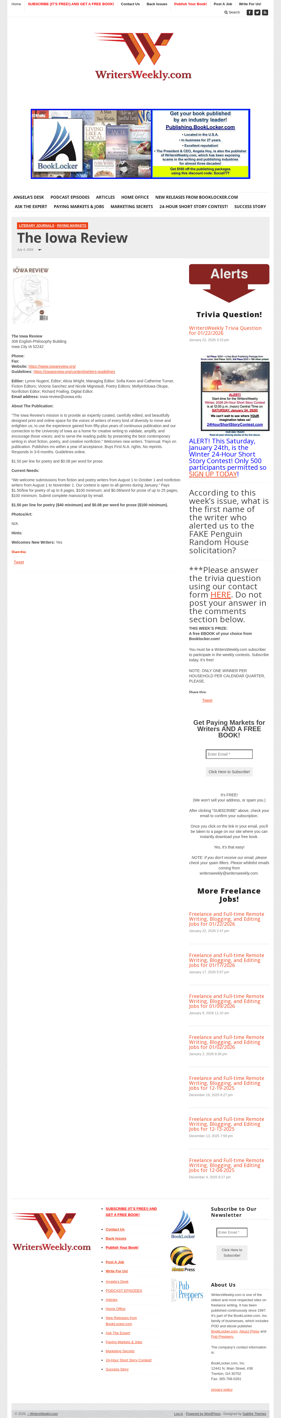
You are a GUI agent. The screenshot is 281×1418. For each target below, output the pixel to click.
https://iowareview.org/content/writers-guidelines (74, 371)
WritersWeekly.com (42, 1414)
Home (16, 4)
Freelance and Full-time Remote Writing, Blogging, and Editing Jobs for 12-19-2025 (226, 1083)
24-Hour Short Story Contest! (193, 206)
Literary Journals (36, 226)
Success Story (250, 206)
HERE (220, 594)
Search (232, 12)
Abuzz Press (249, 1331)
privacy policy (221, 1389)
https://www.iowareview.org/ (52, 366)
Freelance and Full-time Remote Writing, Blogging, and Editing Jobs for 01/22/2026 (226, 919)
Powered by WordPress (203, 1414)
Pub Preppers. (222, 1336)
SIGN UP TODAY (213, 473)
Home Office (135, 197)
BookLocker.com (224, 1331)
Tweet (19, 562)
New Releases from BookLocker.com (196, 197)
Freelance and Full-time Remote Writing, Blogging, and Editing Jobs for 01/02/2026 (226, 1042)
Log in (178, 1414)
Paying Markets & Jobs (79, 206)
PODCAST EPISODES (69, 197)
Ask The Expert (31, 206)
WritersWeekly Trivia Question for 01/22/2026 (225, 330)
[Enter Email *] (229, 754)
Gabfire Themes (254, 1414)
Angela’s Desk (28, 197)
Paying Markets (71, 226)
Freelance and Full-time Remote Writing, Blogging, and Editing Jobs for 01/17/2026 (226, 960)
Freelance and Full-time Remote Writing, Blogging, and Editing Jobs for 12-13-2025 (226, 1124)
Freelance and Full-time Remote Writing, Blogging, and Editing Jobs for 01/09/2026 (226, 1001)
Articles (105, 197)
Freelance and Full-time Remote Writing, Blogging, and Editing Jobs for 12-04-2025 (226, 1165)
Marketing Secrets (132, 206)
